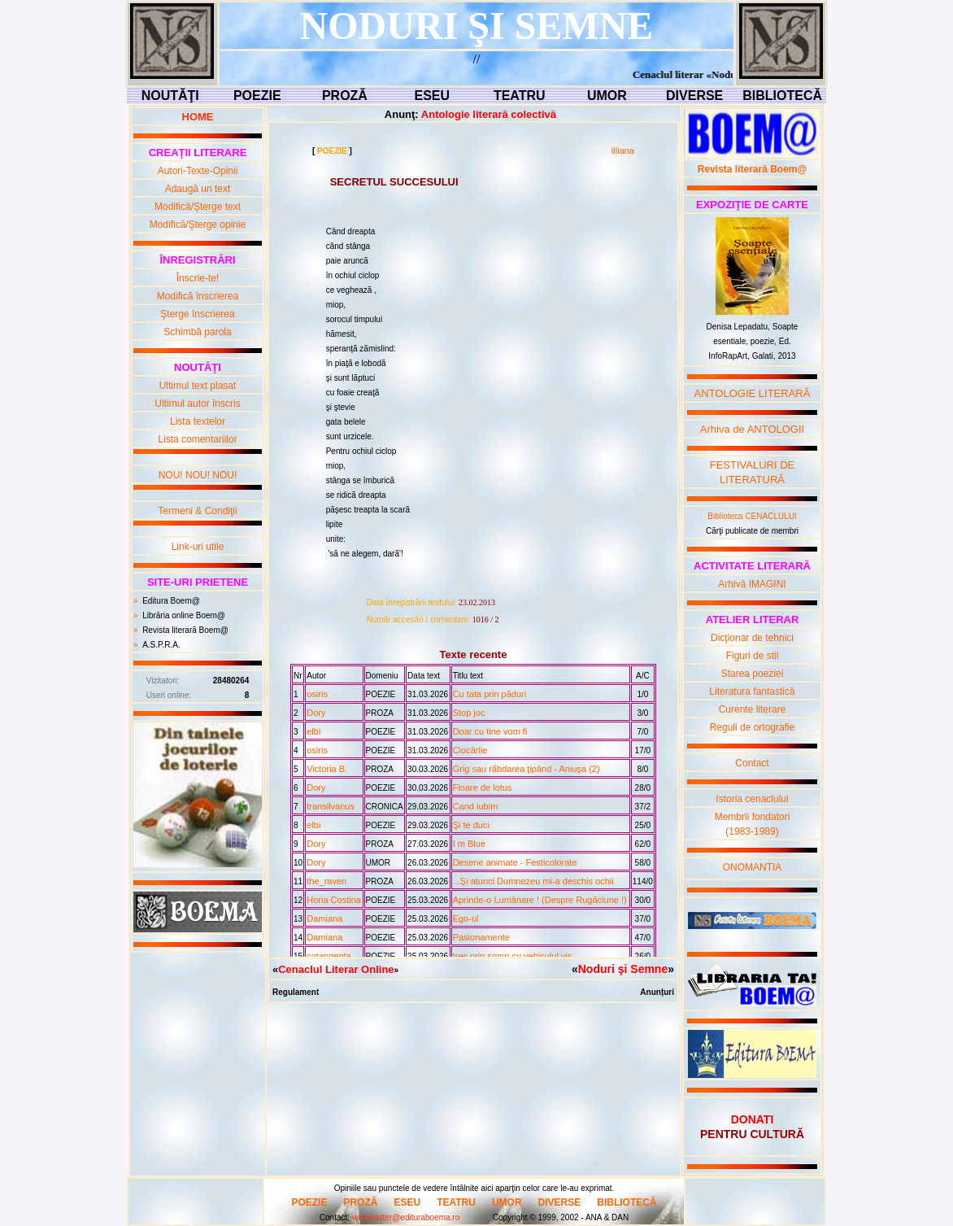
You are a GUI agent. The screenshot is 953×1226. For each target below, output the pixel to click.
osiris (317, 694)
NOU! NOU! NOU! (198, 475)
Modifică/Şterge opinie (198, 224)
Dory (316, 713)
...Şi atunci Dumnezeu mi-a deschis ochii (533, 881)
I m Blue (469, 844)
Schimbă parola (197, 332)
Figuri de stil (752, 655)
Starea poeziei (752, 673)
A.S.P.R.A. (161, 644)
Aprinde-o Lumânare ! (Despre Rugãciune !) (540, 900)
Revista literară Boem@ (185, 630)
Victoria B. (327, 769)
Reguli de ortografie (752, 727)
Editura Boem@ (171, 600)
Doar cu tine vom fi (490, 731)
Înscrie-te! (198, 278)
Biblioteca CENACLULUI (752, 516)
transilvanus (331, 806)
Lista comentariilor (197, 439)
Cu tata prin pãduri (490, 694)
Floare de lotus (482, 787)
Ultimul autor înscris (197, 403)
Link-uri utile (198, 546)
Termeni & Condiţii (197, 511)
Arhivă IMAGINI (751, 584)
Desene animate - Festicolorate (515, 862)
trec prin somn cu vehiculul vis (512, 956)
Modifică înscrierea (198, 296)
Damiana (324, 918)
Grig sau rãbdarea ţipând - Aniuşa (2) (526, 769)
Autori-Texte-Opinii (198, 171)
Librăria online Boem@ (183, 615)
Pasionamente (481, 937)
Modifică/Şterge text (197, 206)
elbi (313, 731)
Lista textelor (197, 421)
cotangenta (328, 956)
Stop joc (469, 713)
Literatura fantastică (751, 691)
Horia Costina (334, 900)
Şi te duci (471, 825)
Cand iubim (475, 806)
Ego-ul (466, 918)
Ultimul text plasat (198, 385)
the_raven (326, 881)
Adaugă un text (198, 188)
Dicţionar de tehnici (752, 638)
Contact (751, 763)
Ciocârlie (470, 750)
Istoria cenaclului (752, 799)
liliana (622, 150)
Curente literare (752, 709)
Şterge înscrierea (197, 314)
